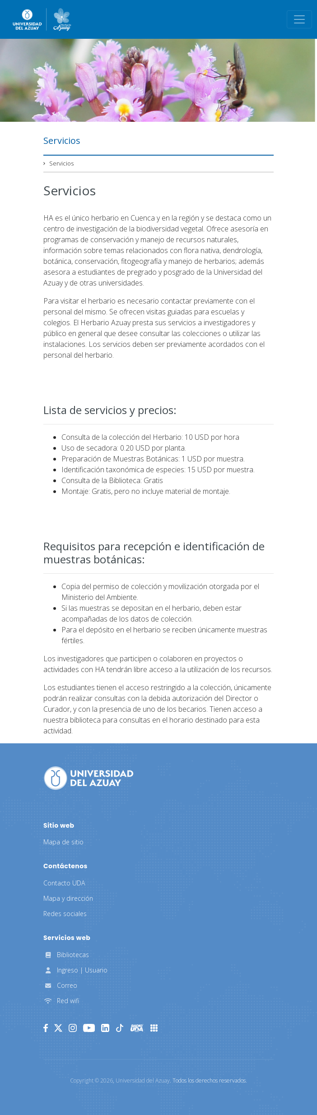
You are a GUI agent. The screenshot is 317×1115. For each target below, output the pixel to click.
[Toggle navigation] (299, 19)
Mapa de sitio (63, 842)
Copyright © (91, 1080)
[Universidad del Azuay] (88, 777)
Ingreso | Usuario (75, 970)
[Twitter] (58, 1028)
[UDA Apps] (154, 1028)
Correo (60, 985)
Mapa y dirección (68, 898)
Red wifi (61, 1000)
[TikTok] (120, 1028)
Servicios (61, 163)
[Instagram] (73, 1028)
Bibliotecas (66, 954)
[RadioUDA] (137, 1028)
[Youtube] (89, 1028)
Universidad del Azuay (143, 1080)
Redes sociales (65, 913)
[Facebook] (45, 1028)
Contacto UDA (64, 883)
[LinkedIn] (105, 1028)
